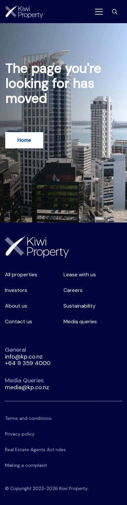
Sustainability (80, 305)
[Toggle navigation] (99, 12)
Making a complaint (26, 465)
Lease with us (80, 274)
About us (16, 305)
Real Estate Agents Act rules (35, 449)
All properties (21, 274)
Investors (16, 290)
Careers (73, 290)
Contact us (18, 321)
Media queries (80, 321)
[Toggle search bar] (115, 12)
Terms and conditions (28, 418)
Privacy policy (20, 434)
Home (24, 140)
